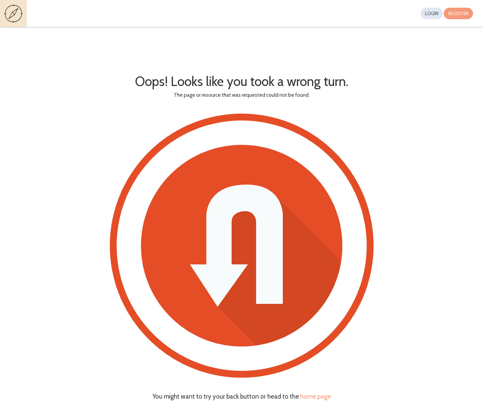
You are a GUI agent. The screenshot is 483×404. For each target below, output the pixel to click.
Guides (14, 13)
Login (431, 13)
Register (458, 13)
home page (315, 396)
